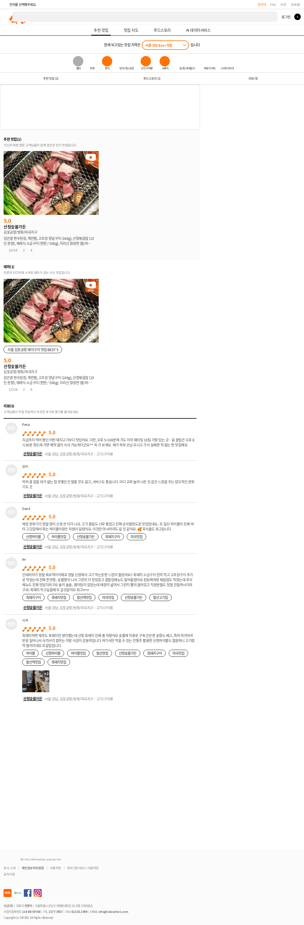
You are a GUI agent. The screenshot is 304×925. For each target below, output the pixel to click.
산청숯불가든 (32, 453)
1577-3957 (55, 911)
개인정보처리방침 (33, 868)
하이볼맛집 (58, 536)
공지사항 (9, 874)
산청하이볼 (33, 536)
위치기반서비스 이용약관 (83, 868)
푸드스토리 (151, 78)
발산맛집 (102, 653)
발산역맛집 (84, 597)
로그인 (286, 16)
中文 (283, 4)
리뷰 (253, 78)
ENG (273, 4)
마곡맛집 (136, 536)
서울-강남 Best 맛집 (158, 45)
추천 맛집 (50, 78)
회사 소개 (10, 868)
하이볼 (30, 653)
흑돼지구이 (112, 536)
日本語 (295, 4)
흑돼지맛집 (58, 597)
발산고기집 (160, 597)
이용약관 (55, 868)
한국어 (262, 4)
